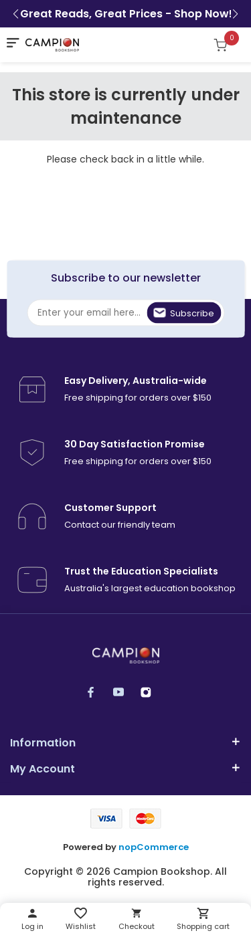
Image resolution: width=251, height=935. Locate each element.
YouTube (125, 692)
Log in (32, 926)
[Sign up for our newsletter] (125, 313)
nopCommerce (153, 847)
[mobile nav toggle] (13, 42)
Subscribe (192, 313)
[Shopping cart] (227, 44)
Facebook (97, 692)
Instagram (152, 692)
